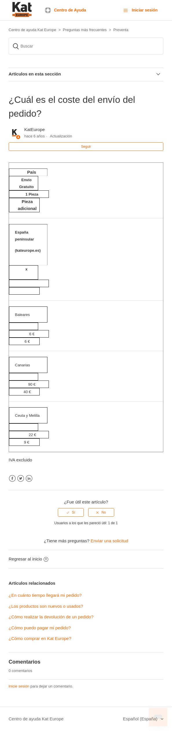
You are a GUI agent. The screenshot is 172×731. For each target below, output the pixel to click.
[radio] (71, 512)
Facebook (12, 478)
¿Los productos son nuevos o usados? (46, 606)
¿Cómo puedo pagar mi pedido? (40, 627)
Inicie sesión (19, 686)
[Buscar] (86, 46)
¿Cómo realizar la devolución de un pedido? (51, 616)
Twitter (20, 478)
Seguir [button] (86, 147)
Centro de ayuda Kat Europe (36, 718)
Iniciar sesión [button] (145, 10)
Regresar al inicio (28, 558)
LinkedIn (29, 478)
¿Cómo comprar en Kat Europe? (40, 638)
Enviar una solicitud (109, 540)
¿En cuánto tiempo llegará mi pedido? (45, 595)
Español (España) (140, 718)
